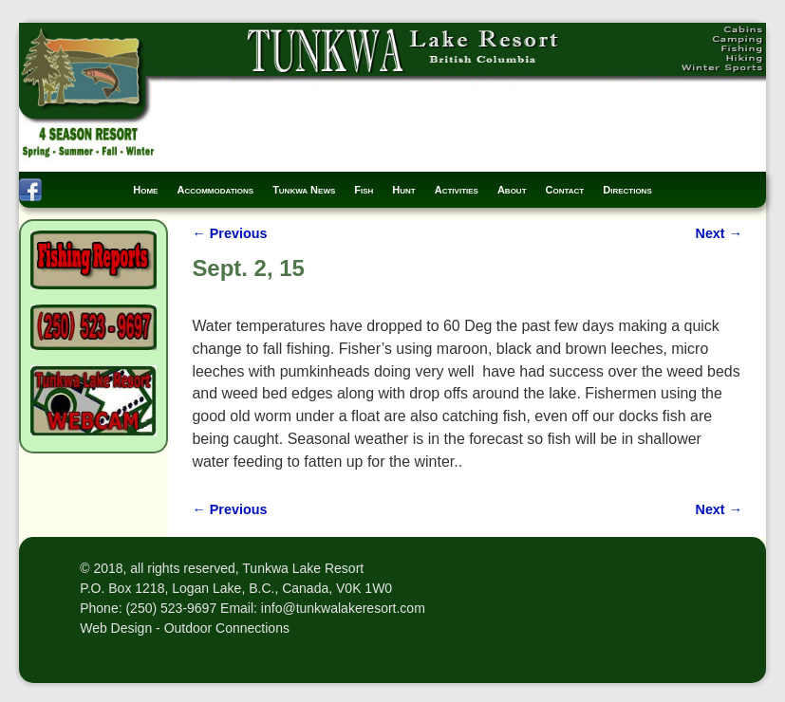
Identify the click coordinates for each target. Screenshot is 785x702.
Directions (627, 189)
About (512, 189)
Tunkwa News (303, 189)
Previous (229, 233)
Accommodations (215, 189)
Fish (363, 189)
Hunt (403, 189)
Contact (565, 189)
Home (145, 189)
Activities (456, 189)
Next (719, 233)
